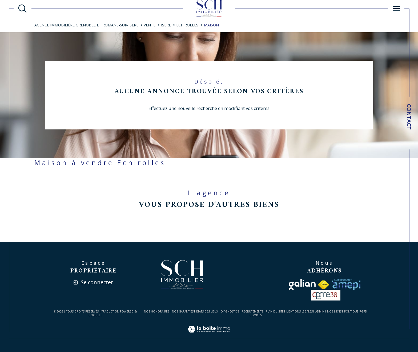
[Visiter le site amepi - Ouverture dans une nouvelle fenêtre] (346, 284)
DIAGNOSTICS (230, 311)
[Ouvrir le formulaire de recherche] (22, 8)
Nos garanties (183, 311)
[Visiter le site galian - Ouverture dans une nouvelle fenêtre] (302, 284)
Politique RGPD (355, 311)
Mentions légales (299, 311)
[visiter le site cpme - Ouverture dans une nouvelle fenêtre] (326, 295)
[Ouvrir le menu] (396, 8)
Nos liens (334, 311)
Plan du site (275, 311)
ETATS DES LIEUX (207, 311)
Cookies (256, 315)
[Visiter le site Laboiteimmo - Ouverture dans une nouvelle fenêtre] (209, 335)
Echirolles (187, 24)
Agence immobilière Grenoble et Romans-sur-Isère (86, 24)
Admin (319, 311)
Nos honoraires (156, 311)
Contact (409, 117)
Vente (149, 24)
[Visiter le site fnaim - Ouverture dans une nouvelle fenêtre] (323, 284)
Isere (166, 24)
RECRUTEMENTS (252, 311)
